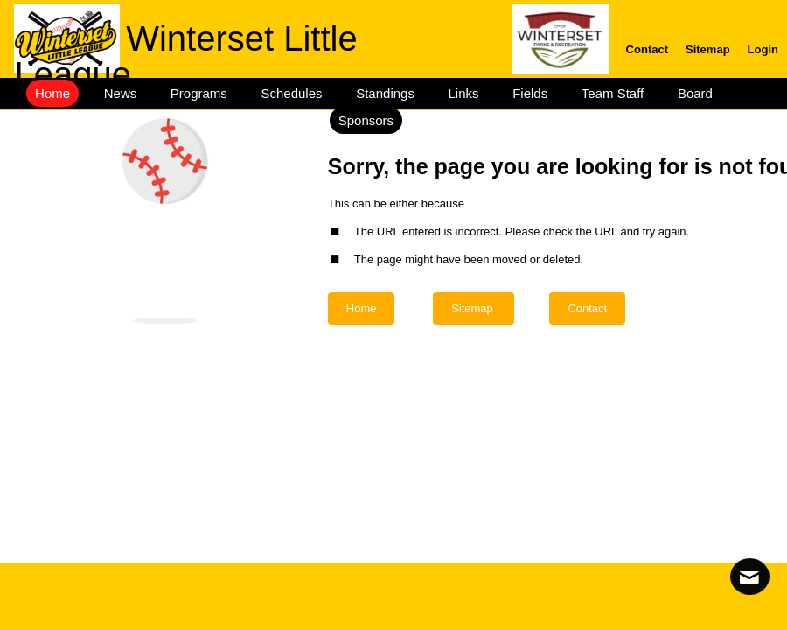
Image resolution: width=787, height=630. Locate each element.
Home (361, 308)
